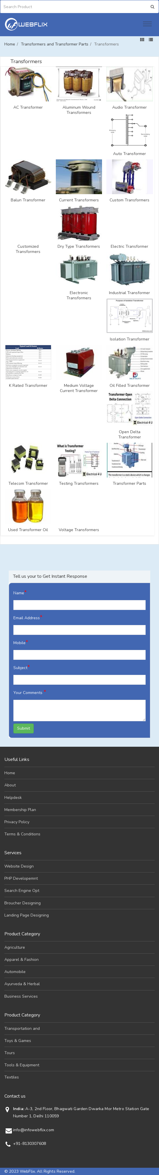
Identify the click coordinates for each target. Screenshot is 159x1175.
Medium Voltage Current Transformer (79, 388)
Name (20, 592)
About (10, 785)
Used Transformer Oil (28, 530)
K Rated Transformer (28, 385)
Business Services (21, 996)
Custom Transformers (129, 200)
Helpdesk (13, 797)
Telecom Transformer (28, 483)
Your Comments (29, 692)
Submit (23, 728)
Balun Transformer (28, 200)
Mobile (20, 642)
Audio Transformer (129, 107)
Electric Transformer (129, 246)
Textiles (11, 1077)
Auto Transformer (129, 153)
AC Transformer (28, 107)
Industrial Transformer (129, 293)
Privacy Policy (16, 822)
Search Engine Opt (21, 890)
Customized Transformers (28, 249)
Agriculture (14, 947)
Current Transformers (79, 200)
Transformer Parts (129, 483)
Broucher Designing (22, 903)
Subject (21, 667)
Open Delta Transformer (129, 434)
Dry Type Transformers (79, 246)
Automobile (15, 971)
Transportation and (22, 1028)
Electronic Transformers (79, 295)
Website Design (19, 866)
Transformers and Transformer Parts (54, 44)
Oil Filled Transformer (130, 385)
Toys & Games (17, 1040)
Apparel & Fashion (21, 959)
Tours (9, 1053)
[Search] (28, 7)
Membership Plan (20, 810)
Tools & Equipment (21, 1065)
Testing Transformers (79, 483)
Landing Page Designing (26, 915)
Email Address (27, 617)
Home (9, 44)
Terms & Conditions (22, 834)
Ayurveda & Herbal (22, 984)
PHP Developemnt (21, 878)
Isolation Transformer (129, 339)
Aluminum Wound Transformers (78, 110)
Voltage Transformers (79, 530)
